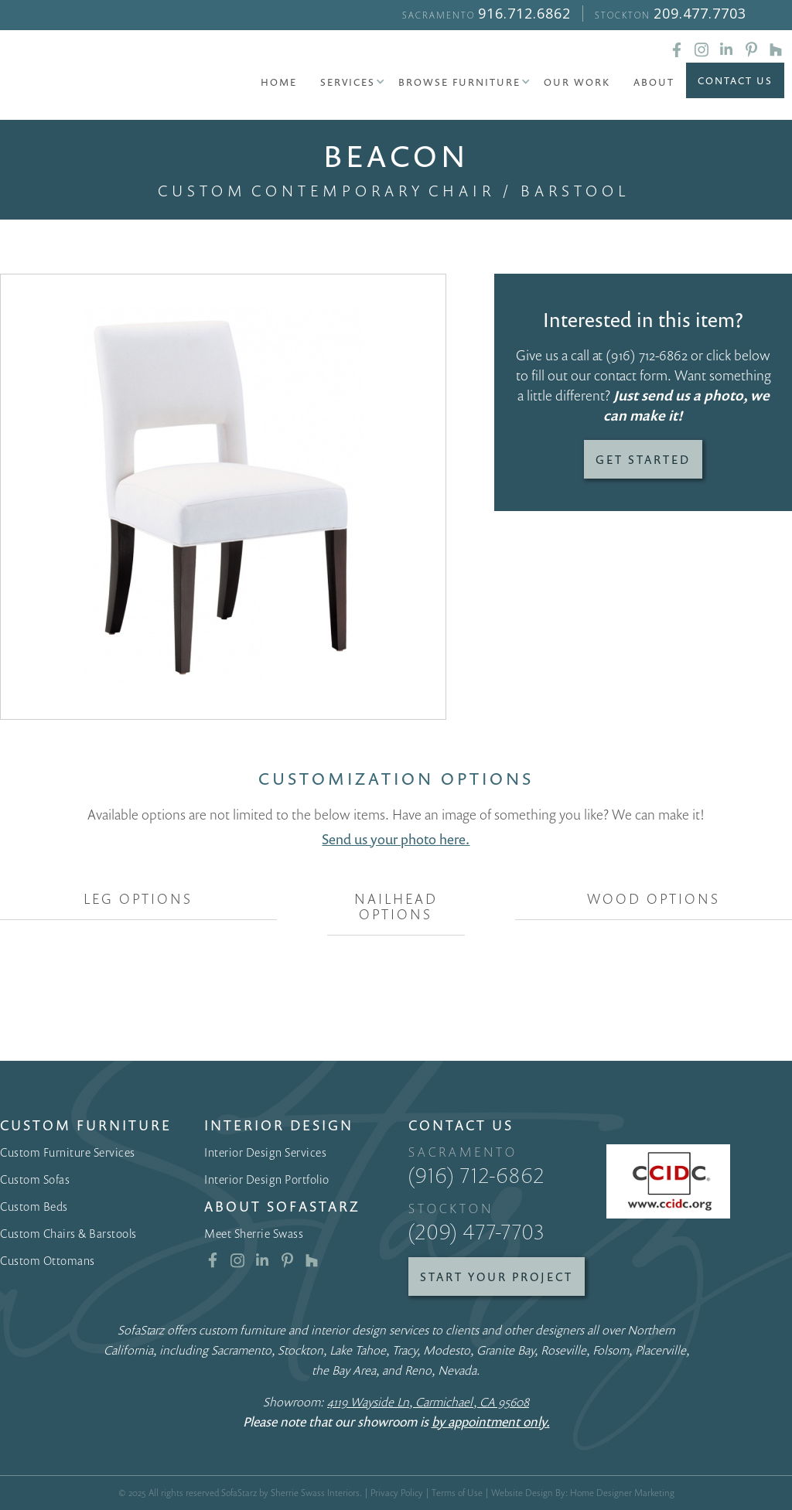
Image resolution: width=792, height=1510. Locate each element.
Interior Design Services (265, 1152)
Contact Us (735, 80)
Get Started (643, 459)
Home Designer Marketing (622, 1492)
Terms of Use (457, 1492)
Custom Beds (34, 1206)
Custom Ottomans (47, 1260)
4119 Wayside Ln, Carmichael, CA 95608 (428, 1401)
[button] (348, 82)
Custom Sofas (35, 1179)
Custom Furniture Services (67, 1152)
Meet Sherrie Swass (253, 1233)
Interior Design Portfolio (266, 1179)
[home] (85, 77)
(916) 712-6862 (647, 355)
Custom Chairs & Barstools (68, 1233)
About (653, 82)
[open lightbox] (223, 497)
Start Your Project (496, 1276)
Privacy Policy (396, 1492)
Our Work (577, 82)
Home (279, 82)
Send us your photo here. (395, 839)
